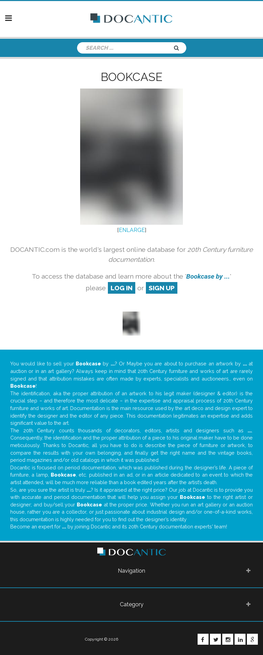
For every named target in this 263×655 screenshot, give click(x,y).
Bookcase (131, 77)
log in (122, 288)
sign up (162, 288)
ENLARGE (132, 230)
